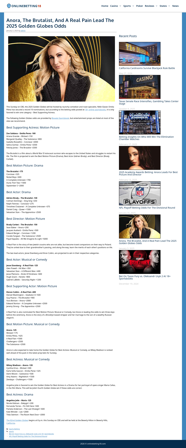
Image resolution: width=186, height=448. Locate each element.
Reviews (152, 6)
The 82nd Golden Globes (17, 420)
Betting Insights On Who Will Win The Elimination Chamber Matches (146, 138)
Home (104, 5)
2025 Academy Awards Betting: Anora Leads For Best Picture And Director (148, 173)
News (175, 5)
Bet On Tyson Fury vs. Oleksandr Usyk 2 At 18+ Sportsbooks (31, 434)
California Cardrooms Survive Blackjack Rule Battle (147, 68)
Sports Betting (14, 429)
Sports (129, 6)
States (165, 6)
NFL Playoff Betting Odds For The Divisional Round (28, 436)
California (10, 423)
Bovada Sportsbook (60, 118)
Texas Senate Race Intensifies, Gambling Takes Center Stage (149, 102)
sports (11, 431)
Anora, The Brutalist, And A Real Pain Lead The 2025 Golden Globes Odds (148, 242)
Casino (116, 6)
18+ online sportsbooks (95, 109)
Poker (139, 5)
